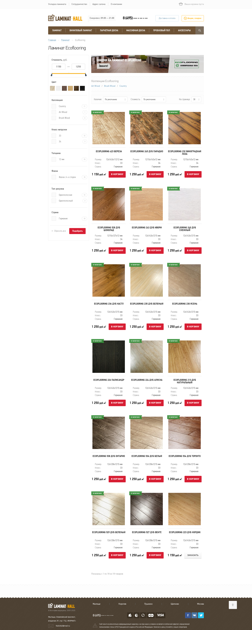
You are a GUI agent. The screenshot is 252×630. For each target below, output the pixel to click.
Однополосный (73, 201)
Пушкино (148, 604)
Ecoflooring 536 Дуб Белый (147, 456)
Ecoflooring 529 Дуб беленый (108, 532)
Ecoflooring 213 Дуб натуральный (185, 381)
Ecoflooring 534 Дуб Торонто (185, 456)
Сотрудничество (79, 4)
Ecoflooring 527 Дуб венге (147, 532)
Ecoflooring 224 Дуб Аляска (146, 380)
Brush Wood (73, 118)
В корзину (117, 174)
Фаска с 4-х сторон (73, 177)
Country (73, 106)
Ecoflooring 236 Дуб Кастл (109, 303)
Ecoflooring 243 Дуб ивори (147, 227)
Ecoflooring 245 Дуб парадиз (146, 151)
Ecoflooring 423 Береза (109, 151)
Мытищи (96, 604)
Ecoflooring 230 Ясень (184, 303)
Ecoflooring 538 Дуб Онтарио (109, 456)
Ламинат (56, 30)
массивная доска (135, 30)
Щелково (175, 604)
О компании (116, 4)
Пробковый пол (161, 30)
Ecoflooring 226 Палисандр (108, 380)
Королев (122, 604)
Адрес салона (98, 4)
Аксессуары (184, 30)
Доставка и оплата (167, 18)
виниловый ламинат (81, 30)
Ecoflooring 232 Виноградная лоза (184, 152)
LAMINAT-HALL (63, 605)
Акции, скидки (194, 18)
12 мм (73, 159)
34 (73, 142)
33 (73, 136)
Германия (73, 219)
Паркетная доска (109, 30)
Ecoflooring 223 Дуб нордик (184, 532)
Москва (200, 604)
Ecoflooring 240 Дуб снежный (185, 228)
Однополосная (73, 195)
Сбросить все (60, 231)
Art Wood (73, 112)
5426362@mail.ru (63, 626)
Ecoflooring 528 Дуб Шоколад (109, 228)
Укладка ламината (57, 4)
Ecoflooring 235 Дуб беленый (146, 303)
